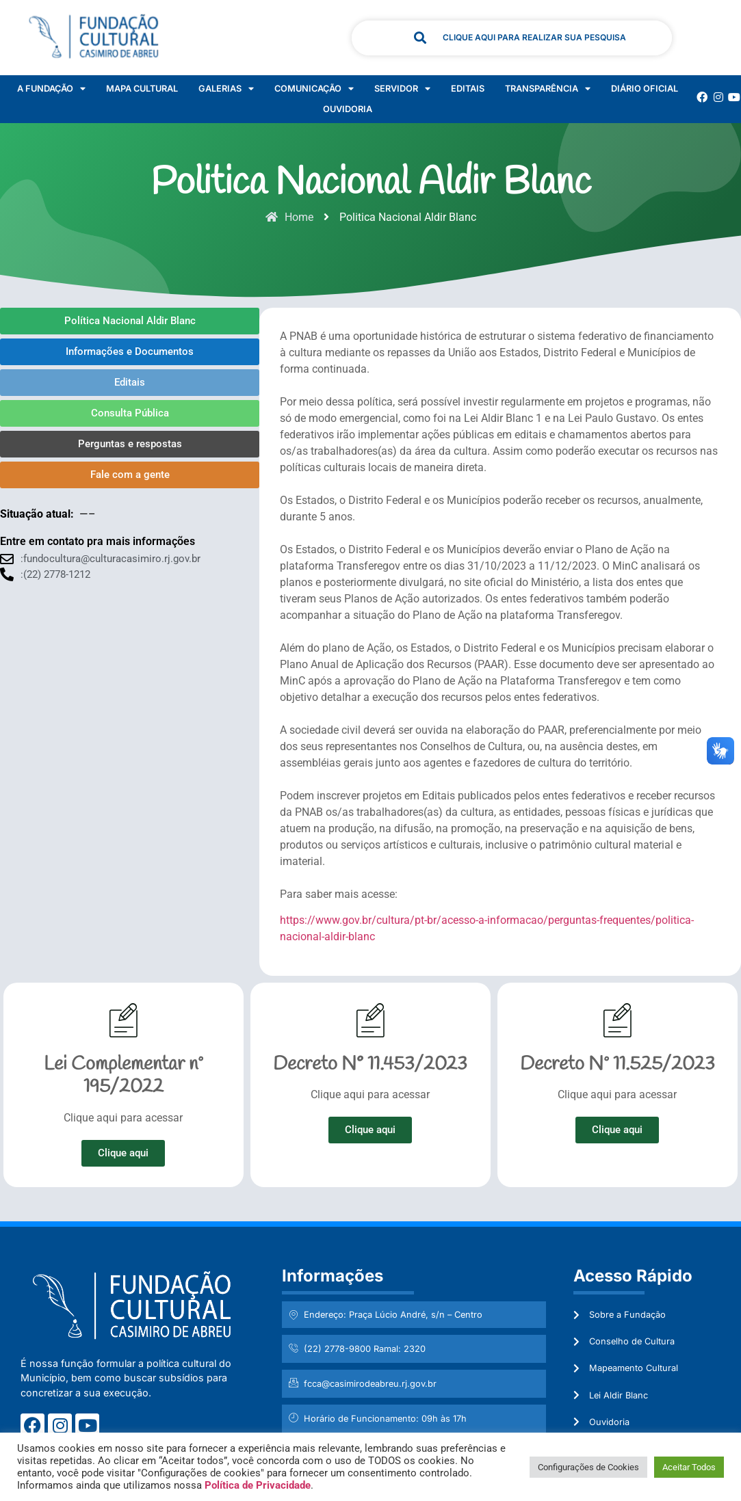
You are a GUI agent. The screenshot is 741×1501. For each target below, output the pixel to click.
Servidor (402, 89)
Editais (467, 88)
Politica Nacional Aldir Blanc (371, 183)
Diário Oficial (644, 88)
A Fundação (51, 89)
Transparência (547, 89)
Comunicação (314, 89)
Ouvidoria (347, 109)
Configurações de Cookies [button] (588, 1467)
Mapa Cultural (142, 88)
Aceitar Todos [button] (689, 1467)
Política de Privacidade (258, 1485)
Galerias (226, 89)
